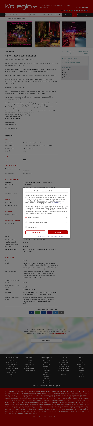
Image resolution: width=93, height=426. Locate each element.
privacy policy (56, 203)
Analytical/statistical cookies (36, 222)
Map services (30, 227)
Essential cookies (32, 217)
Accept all (57, 232)
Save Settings (35, 232)
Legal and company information (56, 236)
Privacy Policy (41, 236)
